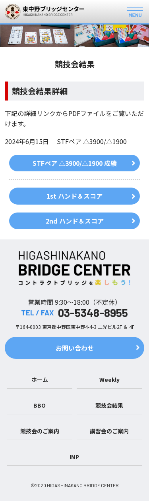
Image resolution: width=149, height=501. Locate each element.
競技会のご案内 (39, 431)
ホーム (39, 379)
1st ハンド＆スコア (74, 196)
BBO (39, 405)
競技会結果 (109, 405)
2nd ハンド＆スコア (75, 221)
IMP (74, 457)
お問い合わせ (75, 348)
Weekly (109, 379)
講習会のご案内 (109, 431)
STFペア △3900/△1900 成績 (75, 163)
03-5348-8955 (93, 312)
